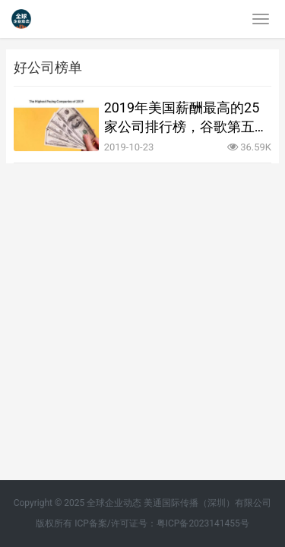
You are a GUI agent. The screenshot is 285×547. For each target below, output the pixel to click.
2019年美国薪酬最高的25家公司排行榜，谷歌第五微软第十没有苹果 (186, 118)
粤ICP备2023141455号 (203, 523)
